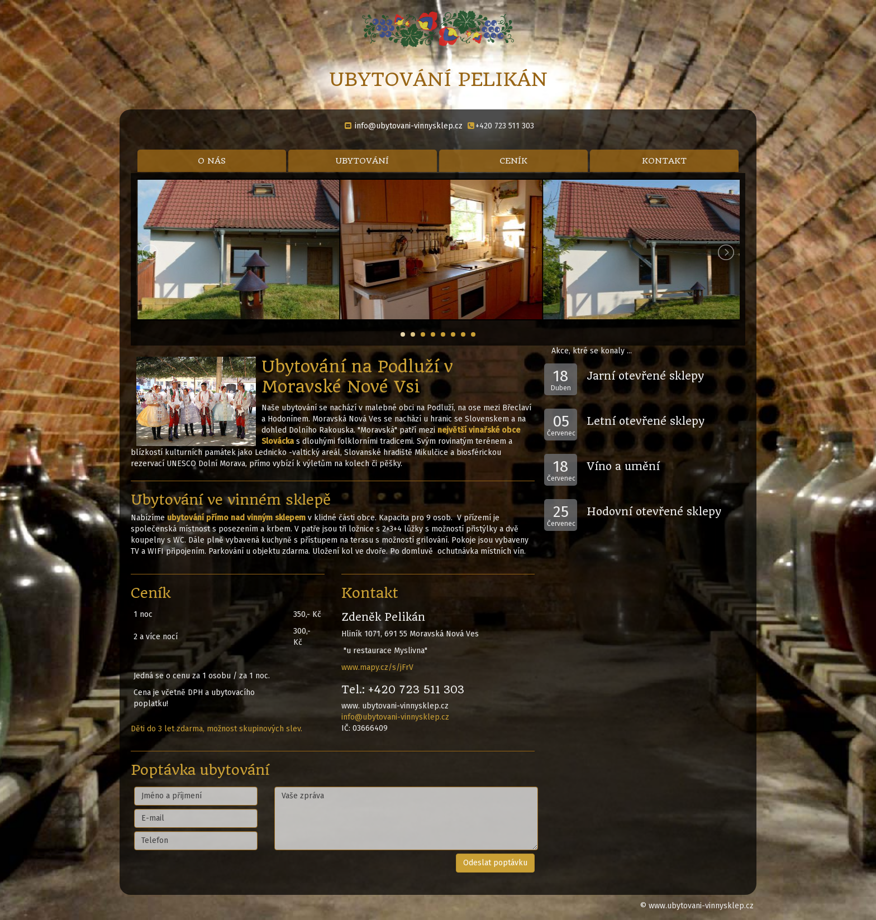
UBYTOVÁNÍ (362, 161)
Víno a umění (623, 466)
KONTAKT (664, 161)
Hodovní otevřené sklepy (654, 511)
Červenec (561, 424)
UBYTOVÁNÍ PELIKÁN (438, 79)
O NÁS (212, 161)
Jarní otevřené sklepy (645, 376)
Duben (561, 379)
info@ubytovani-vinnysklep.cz (409, 126)
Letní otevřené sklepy (645, 421)
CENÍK (513, 161)
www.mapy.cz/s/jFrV (377, 667)
